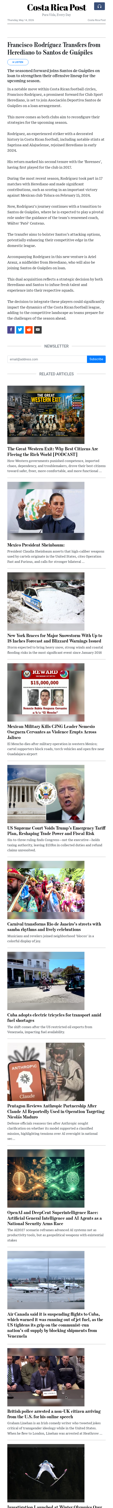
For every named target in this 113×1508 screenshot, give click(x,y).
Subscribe (96, 359)
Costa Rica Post (56, 7)
